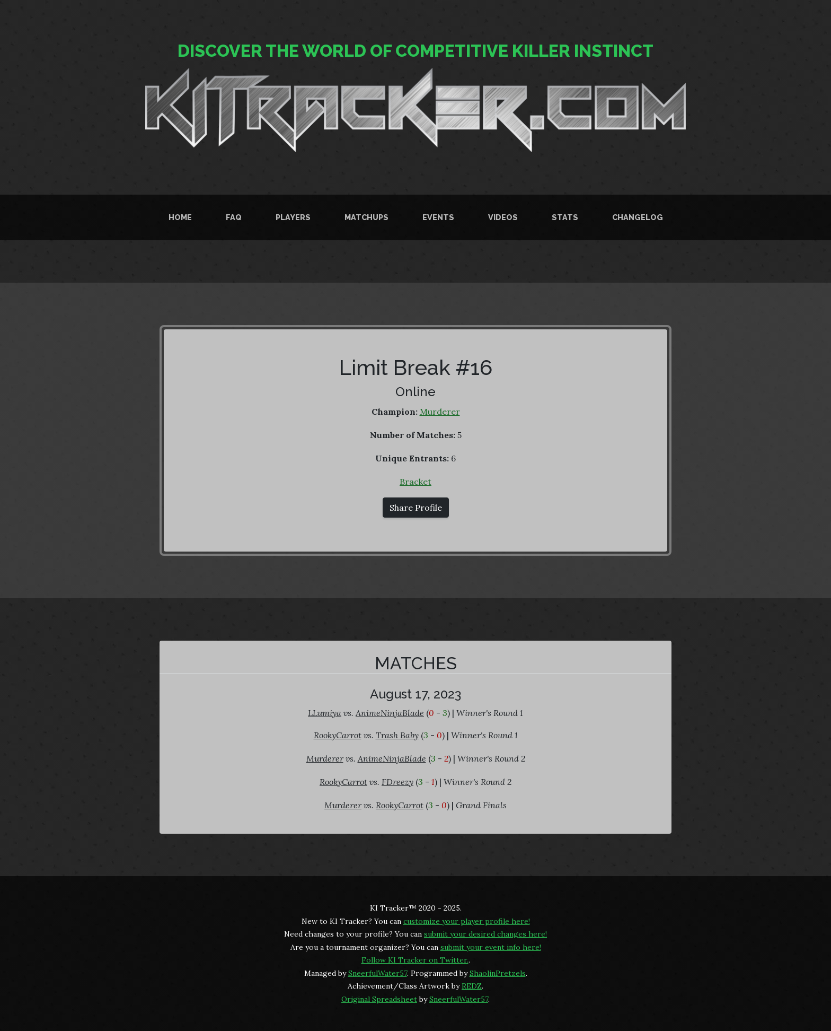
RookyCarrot (337, 735)
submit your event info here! (490, 947)
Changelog (637, 217)
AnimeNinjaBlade (390, 712)
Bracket (415, 481)
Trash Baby (397, 735)
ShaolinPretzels (498, 973)
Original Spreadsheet (379, 999)
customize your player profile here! (466, 921)
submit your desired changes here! (485, 934)
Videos (503, 217)
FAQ (234, 217)
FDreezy (397, 781)
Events (438, 217)
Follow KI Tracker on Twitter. (414, 960)
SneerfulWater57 (377, 973)
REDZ (472, 986)
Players (293, 217)
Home (180, 217)
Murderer (440, 411)
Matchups (366, 217)
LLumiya (324, 712)
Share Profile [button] (416, 507)
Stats (565, 217)
